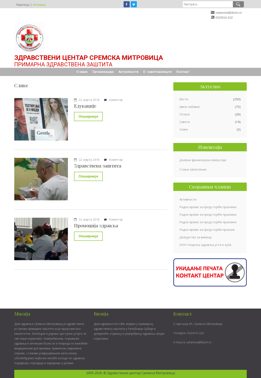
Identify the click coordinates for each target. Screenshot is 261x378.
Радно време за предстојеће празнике (208, 207)
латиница (39, 5)
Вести (183, 99)
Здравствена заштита (97, 165)
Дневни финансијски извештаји (202, 160)
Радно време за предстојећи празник (207, 229)
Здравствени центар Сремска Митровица (88, 57)
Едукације (85, 106)
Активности (187, 199)
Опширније (88, 116)
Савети (184, 122)
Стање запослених (193, 169)
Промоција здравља (96, 225)
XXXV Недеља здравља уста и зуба (205, 245)
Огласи (184, 114)
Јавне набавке (189, 107)
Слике (183, 129)
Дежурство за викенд (195, 237)
